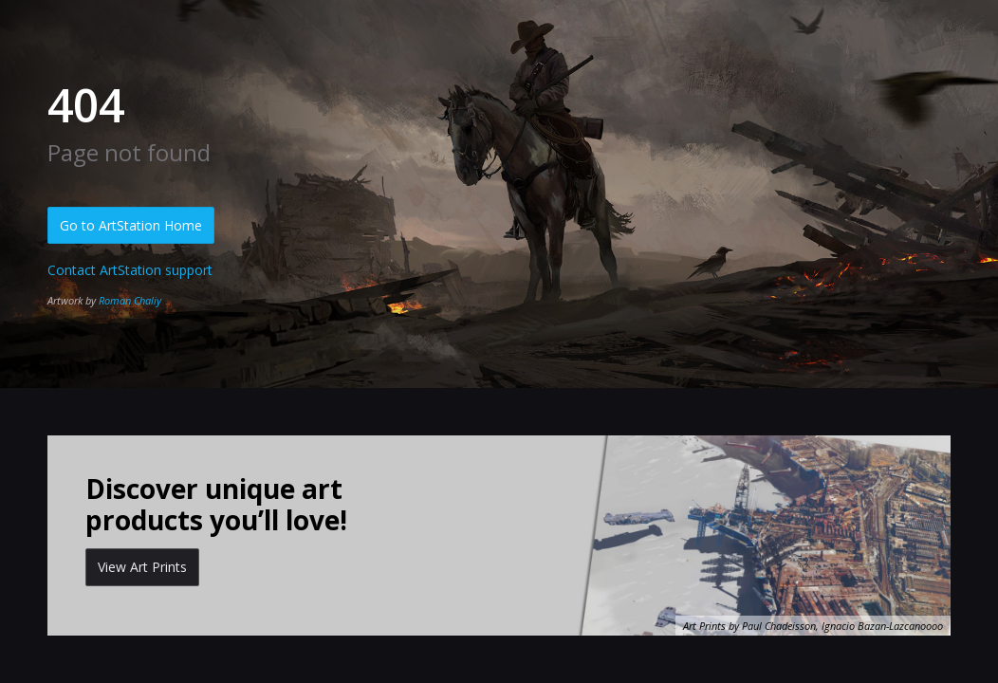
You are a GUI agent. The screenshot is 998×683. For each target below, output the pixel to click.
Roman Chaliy (130, 300)
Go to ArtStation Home (131, 225)
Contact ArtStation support (130, 270)
